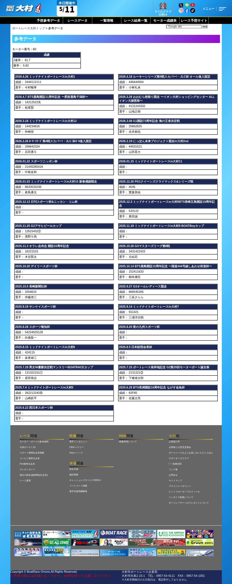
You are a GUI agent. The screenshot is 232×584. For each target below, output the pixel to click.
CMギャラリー (76, 447)
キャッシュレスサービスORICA (85, 480)
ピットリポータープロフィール (184, 491)
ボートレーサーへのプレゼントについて (189, 503)
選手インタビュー (78, 441)
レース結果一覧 (135, 20)
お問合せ (173, 475)
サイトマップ (175, 480)
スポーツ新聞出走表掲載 (32, 452)
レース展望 (25, 480)
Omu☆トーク (76, 452)
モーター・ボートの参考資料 (34, 441)
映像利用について (128, 441)
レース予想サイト (194, 20)
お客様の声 (174, 441)
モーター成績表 (165, 20)
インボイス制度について (181, 497)
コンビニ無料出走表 (30, 458)
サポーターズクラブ (179, 458)
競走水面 (73, 469)
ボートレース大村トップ (28, 28)
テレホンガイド (27, 469)
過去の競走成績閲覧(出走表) (34, 475)
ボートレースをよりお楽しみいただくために (191, 452)
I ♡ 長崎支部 (175, 464)
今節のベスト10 (27, 447)
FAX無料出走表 (27, 464)
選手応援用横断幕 (78, 491)
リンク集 (173, 469)
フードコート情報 (78, 485)
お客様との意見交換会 (180, 447)
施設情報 (73, 474)
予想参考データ (48, 20)
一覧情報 (106, 20)
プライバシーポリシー (180, 486)
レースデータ (78, 20)
